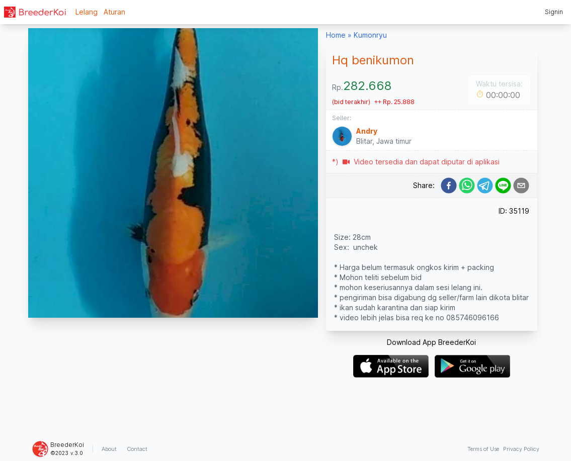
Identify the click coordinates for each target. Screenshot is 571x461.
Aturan (114, 12)
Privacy (521, 449)
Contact (137, 448)
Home (336, 35)
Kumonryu (370, 35)
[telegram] (485, 185)
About (109, 448)
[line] (503, 185)
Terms (483, 449)
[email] (521, 185)
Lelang (86, 12)
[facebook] (449, 185)
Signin (554, 12)
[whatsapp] (467, 185)
